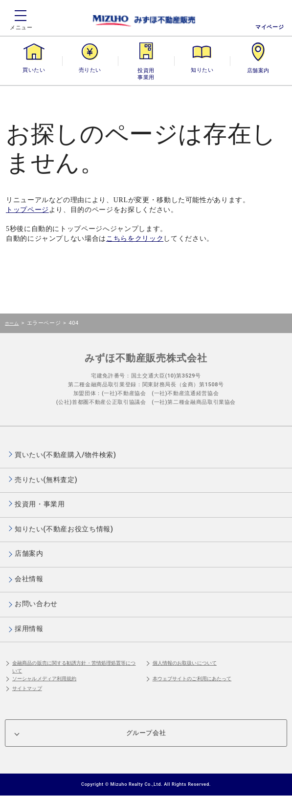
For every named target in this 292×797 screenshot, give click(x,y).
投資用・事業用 (146, 70)
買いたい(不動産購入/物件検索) (65, 455)
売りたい (90, 70)
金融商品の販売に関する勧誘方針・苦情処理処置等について (74, 666)
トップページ (27, 209)
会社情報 (29, 579)
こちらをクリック (134, 238)
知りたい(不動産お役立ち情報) (64, 529)
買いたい (33, 70)
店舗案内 (258, 70)
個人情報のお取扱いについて (185, 663)
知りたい (202, 70)
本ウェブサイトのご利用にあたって (192, 678)
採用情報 (29, 628)
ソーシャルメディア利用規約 (44, 678)
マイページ (269, 27)
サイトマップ (27, 688)
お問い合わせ (36, 604)
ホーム (12, 323)
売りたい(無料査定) (46, 479)
